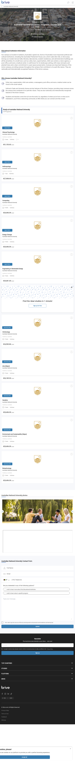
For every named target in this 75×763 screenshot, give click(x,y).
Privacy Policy (50, 652)
